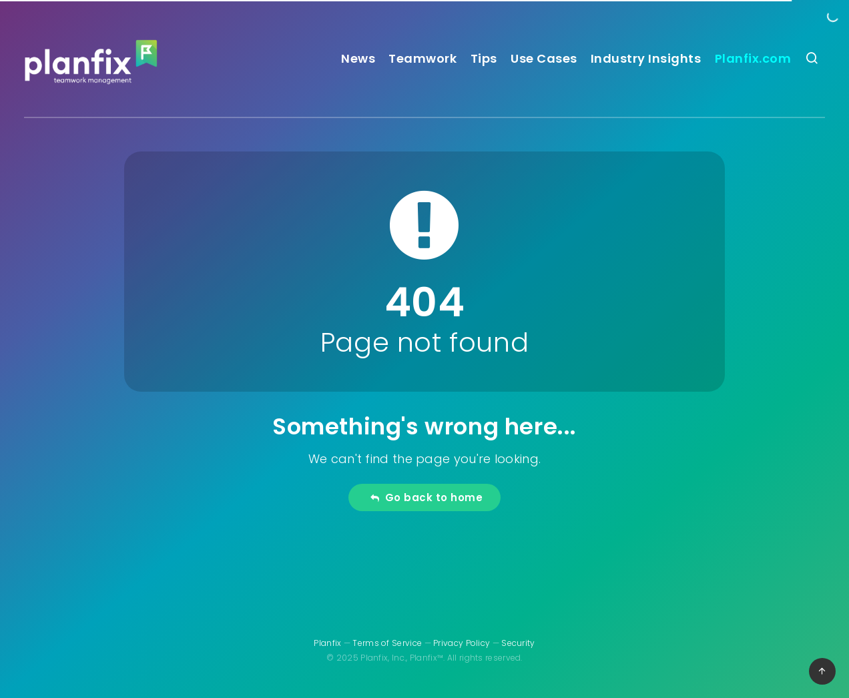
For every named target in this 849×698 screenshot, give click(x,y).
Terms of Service (387, 643)
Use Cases (544, 58)
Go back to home (426, 497)
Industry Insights (646, 58)
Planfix (327, 643)
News (358, 58)
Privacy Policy (461, 643)
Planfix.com (753, 58)
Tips (484, 58)
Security (518, 643)
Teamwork (422, 58)
